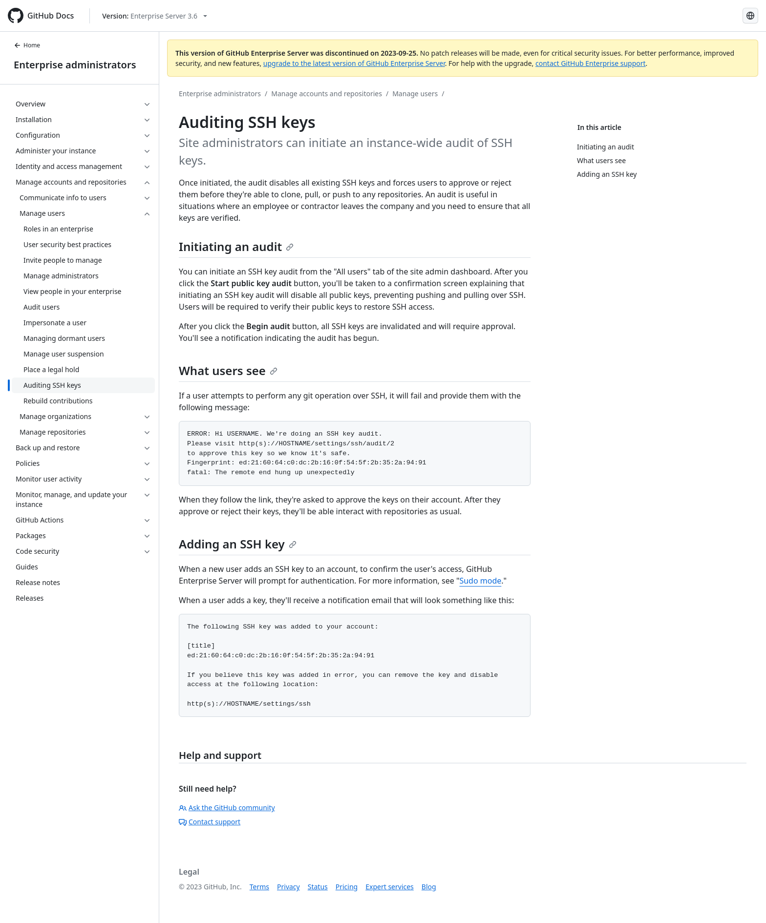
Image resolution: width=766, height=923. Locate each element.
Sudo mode (480, 580)
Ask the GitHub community (227, 807)
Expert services (389, 886)
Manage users (415, 93)
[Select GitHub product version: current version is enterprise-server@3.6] (155, 15)
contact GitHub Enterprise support (590, 63)
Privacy (288, 886)
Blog (429, 886)
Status (318, 886)
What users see (228, 370)
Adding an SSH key (238, 544)
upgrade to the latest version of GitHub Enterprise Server (354, 63)
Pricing (347, 886)
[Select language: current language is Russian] (750, 15)
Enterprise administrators (75, 64)
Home (27, 45)
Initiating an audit (236, 246)
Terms (259, 886)
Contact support (209, 821)
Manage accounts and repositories (326, 93)
